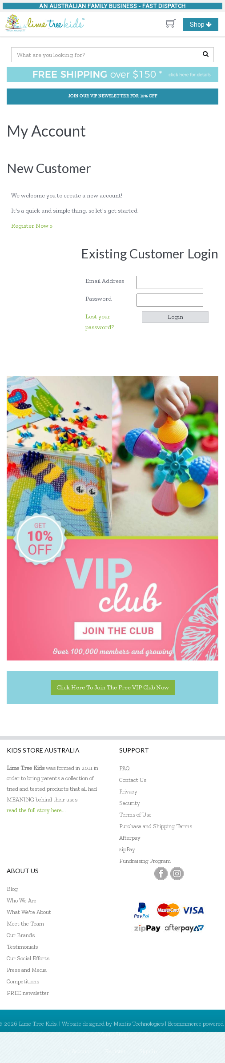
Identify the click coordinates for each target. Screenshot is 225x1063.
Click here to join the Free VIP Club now (112, 687)
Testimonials (22, 946)
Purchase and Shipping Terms (155, 826)
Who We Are (21, 900)
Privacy (128, 791)
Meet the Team (25, 923)
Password (101, 298)
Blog (12, 889)
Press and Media (27, 969)
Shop (204, 24)
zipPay (127, 849)
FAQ (124, 768)
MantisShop (113, 1034)
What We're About (29, 912)
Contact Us (132, 780)
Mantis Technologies (138, 1023)
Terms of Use (135, 814)
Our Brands (21, 935)
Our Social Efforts (28, 958)
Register (115, 1051)
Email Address (107, 281)
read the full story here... (36, 810)
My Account (77, 1051)
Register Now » (31, 226)
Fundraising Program (145, 861)
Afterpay (130, 837)
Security (129, 803)
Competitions (23, 981)
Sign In (148, 1051)
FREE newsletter (28, 993)
